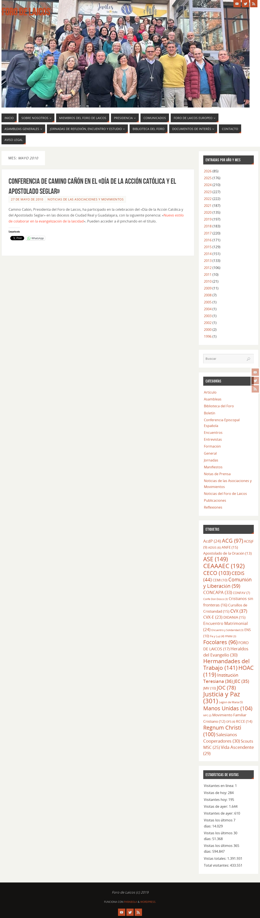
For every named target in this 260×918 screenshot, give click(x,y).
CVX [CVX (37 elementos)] (238, 611)
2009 (208, 288)
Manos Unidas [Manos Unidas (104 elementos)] (227, 708)
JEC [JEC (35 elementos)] (241, 681)
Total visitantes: (217, 865)
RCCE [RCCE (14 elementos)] (244, 721)
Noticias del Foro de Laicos (225, 493)
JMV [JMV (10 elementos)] (209, 688)
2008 (208, 295)
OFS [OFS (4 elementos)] (230, 722)
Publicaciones (215, 500)
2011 (208, 274)
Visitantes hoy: (216, 799)
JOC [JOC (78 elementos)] (226, 687)
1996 (208, 336)
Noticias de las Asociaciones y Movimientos (86, 199)
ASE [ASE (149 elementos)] (215, 559)
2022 (208, 198)
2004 (208, 309)
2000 (208, 329)
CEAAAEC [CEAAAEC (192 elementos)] (224, 566)
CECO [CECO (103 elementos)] (217, 572)
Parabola (130, 902)
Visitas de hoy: (216, 792)
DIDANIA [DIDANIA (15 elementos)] (234, 617)
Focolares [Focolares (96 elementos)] (220, 642)
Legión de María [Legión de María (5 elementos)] (231, 702)
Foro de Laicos (25, 12)
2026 (208, 171)
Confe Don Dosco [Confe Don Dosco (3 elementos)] (215, 599)
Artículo (210, 392)
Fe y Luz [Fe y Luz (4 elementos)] (217, 636)
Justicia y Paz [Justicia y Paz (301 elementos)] (221, 697)
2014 (208, 253)
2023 (208, 192)
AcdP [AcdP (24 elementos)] (212, 541)
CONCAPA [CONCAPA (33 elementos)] (217, 592)
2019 (208, 219)
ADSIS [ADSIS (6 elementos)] (214, 547)
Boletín (209, 413)
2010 (208, 281)
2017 (208, 233)
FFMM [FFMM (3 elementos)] (230, 636)
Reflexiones (213, 507)
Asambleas (212, 399)
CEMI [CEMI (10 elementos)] (220, 580)
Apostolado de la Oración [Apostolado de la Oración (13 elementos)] (227, 553)
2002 (208, 322)
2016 (208, 240)
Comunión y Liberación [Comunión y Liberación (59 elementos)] (227, 582)
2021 (208, 205)
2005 (208, 302)
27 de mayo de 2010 (27, 199)
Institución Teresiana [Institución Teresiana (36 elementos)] (220, 678)
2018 (208, 226)
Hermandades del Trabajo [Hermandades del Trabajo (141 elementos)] (226, 664)
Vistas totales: (215, 858)
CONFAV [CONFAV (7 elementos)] (241, 593)
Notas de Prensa (217, 474)
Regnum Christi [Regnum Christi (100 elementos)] (222, 731)
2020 (208, 212)
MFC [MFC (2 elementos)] (207, 715)
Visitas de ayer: (216, 806)
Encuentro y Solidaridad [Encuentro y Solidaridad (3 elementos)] (227, 630)
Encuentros (213, 432)
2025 (208, 178)
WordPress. (148, 902)
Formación (212, 446)
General (210, 453)
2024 (208, 184)
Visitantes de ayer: (219, 813)
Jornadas (211, 460)
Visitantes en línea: (219, 785)
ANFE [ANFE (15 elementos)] (230, 547)
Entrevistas (213, 439)
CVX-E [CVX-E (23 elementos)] (213, 617)
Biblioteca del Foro (219, 406)
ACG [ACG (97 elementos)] (232, 540)
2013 (208, 260)
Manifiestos (213, 467)
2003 (208, 315)
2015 (208, 247)
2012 (208, 267)
